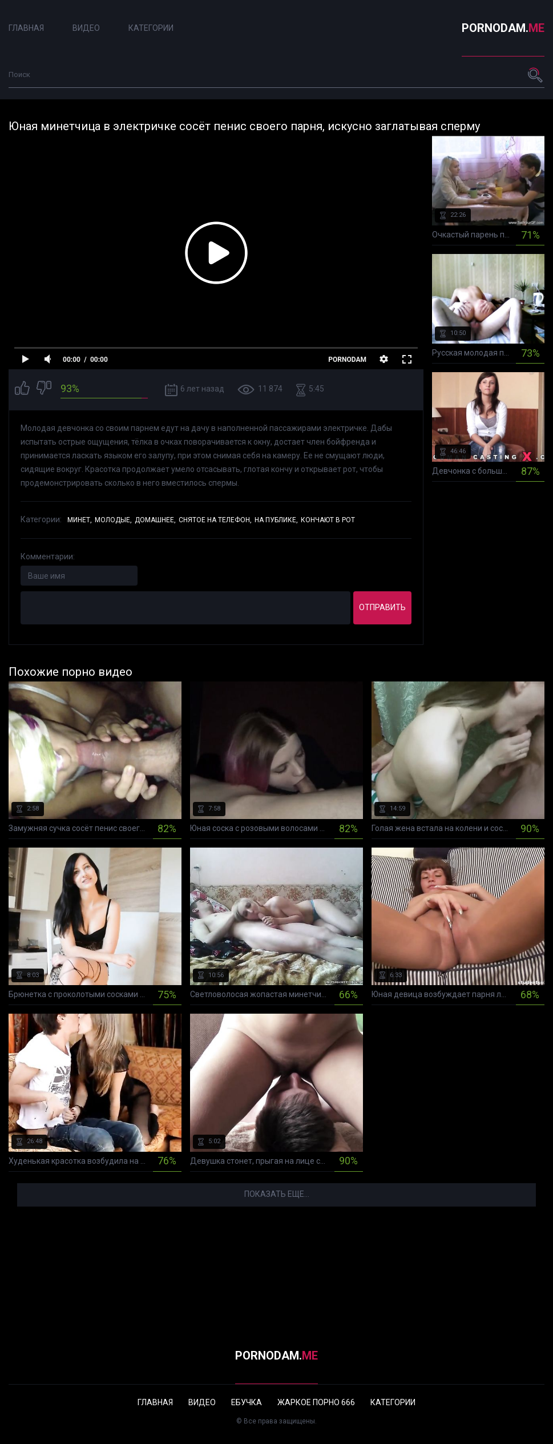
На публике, (276, 520)
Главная (26, 28)
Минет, (79, 520)
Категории (150, 28)
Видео (86, 28)
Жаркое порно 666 (316, 1402)
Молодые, (113, 520)
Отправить (382, 607)
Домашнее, (155, 520)
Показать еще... (276, 1194)
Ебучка (246, 1402)
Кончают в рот (328, 520)
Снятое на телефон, (215, 520)
